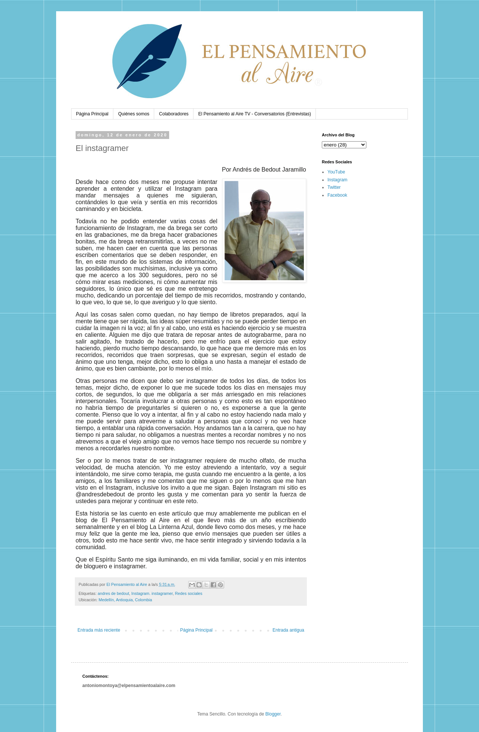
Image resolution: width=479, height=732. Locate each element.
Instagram (337, 179)
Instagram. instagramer (152, 593)
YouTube (336, 172)
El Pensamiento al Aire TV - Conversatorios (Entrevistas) (254, 114)
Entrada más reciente (98, 630)
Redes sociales (188, 593)
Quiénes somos (133, 114)
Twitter (334, 187)
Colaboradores (174, 114)
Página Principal (92, 114)
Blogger (273, 714)
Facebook (337, 195)
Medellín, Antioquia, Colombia (125, 600)
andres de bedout (113, 593)
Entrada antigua (288, 630)
